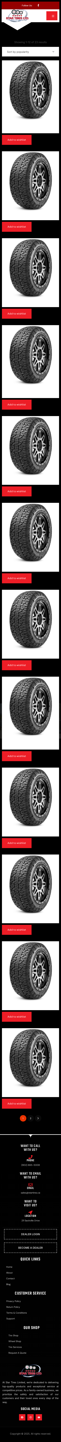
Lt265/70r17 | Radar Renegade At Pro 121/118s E (31, 834)
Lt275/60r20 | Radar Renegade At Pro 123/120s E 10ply (30, 394)
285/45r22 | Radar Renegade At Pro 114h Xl (30, 569)
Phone (30, 1160)
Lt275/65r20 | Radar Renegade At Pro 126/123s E (30, 305)
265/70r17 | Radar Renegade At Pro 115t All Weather (30, 129)
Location (30, 1216)
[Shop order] (30, 51)
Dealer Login (30, 1234)
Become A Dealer (30, 1247)
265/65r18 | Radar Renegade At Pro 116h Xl (30, 1095)
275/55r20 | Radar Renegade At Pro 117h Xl (30, 218)
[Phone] (30, 1157)
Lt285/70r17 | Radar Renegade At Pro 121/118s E (31, 656)
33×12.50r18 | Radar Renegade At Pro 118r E (30, 482)
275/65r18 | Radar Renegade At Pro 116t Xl (31, 1008)
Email (30, 1188)
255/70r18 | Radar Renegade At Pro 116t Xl (31, 921)
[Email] (30, 1185)
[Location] (30, 1213)
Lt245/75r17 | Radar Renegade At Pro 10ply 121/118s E (30, 745)
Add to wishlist (16, 139)
